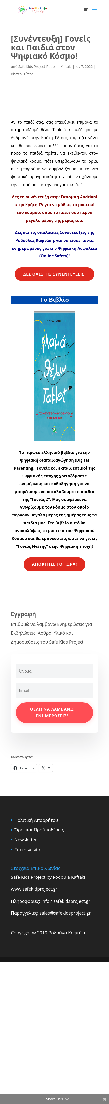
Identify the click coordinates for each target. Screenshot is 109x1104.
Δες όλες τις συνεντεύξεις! (54, 274)
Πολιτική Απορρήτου (36, 820)
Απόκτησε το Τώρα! (54, 564)
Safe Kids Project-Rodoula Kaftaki (45, 66)
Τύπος (28, 74)
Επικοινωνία (27, 850)
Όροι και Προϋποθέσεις (39, 830)
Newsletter (25, 840)
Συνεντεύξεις (73, 232)
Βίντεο (16, 74)
